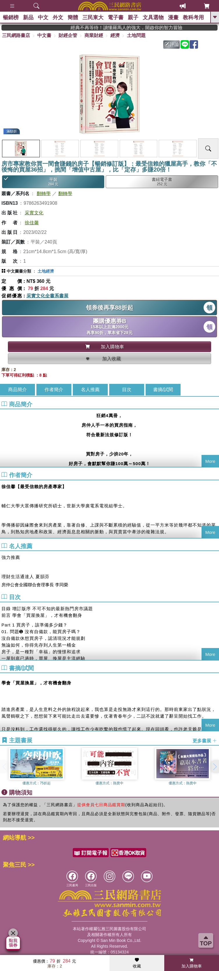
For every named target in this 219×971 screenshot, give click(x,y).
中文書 (44, 35)
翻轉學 (44, 193)
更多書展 (204, 740)
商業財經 (93, 35)
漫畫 (173, 17)
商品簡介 (17, 389)
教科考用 (193, 17)
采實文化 (34, 212)
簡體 (73, 17)
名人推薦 (90, 389)
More (210, 461)
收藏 (137, 963)
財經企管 (68, 35)
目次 (126, 389)
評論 (172, 44)
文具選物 (153, 17)
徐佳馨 (32, 222)
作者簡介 (54, 389)
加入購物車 (191, 963)
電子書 (115, 17)
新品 (28, 17)
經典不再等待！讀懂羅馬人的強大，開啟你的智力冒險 (139, 27)
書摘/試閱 (163, 389)
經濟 (115, 35)
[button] (214, 766)
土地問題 (136, 35)
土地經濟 (46, 271)
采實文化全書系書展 (47, 295)
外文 (58, 17)
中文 (43, 17)
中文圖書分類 (19, 271)
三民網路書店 (16, 35)
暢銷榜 (11, 17)
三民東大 (92, 17)
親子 (133, 17)
